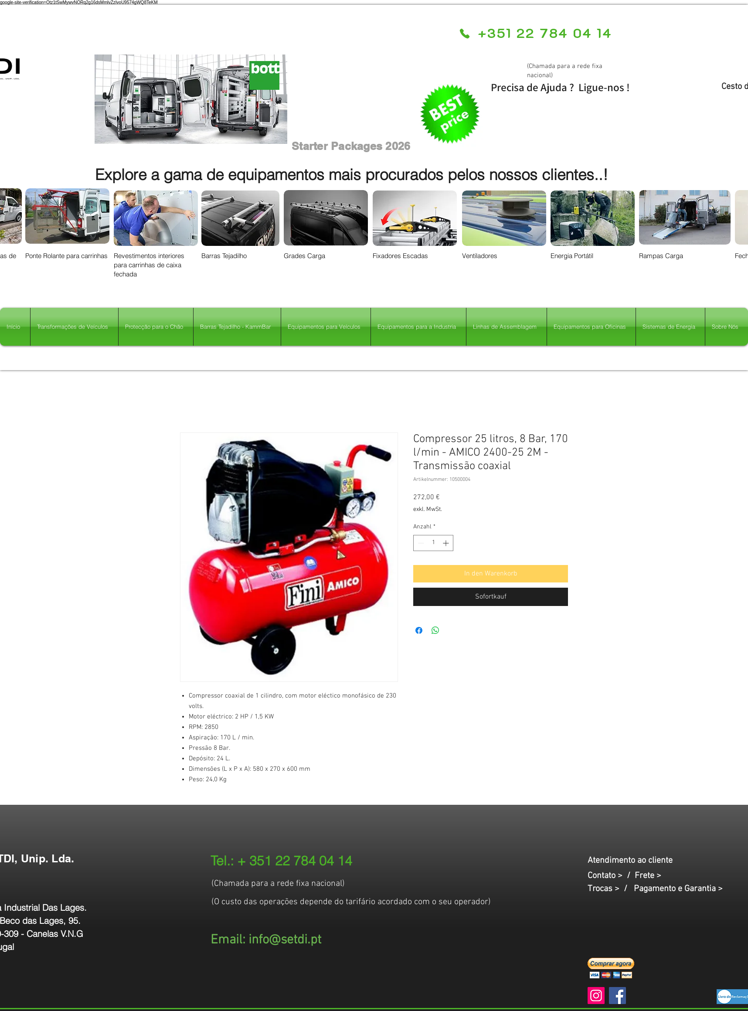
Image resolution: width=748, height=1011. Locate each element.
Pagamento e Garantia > (678, 889)
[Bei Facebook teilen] (419, 630)
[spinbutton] (433, 543)
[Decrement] (420, 543)
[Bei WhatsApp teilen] (435, 630)
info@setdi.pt (284, 940)
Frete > (648, 876)
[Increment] (446, 543)
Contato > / (611, 876)
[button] (611, 968)
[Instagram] (596, 995)
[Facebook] (617, 995)
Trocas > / (611, 889)
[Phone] (464, 33)
